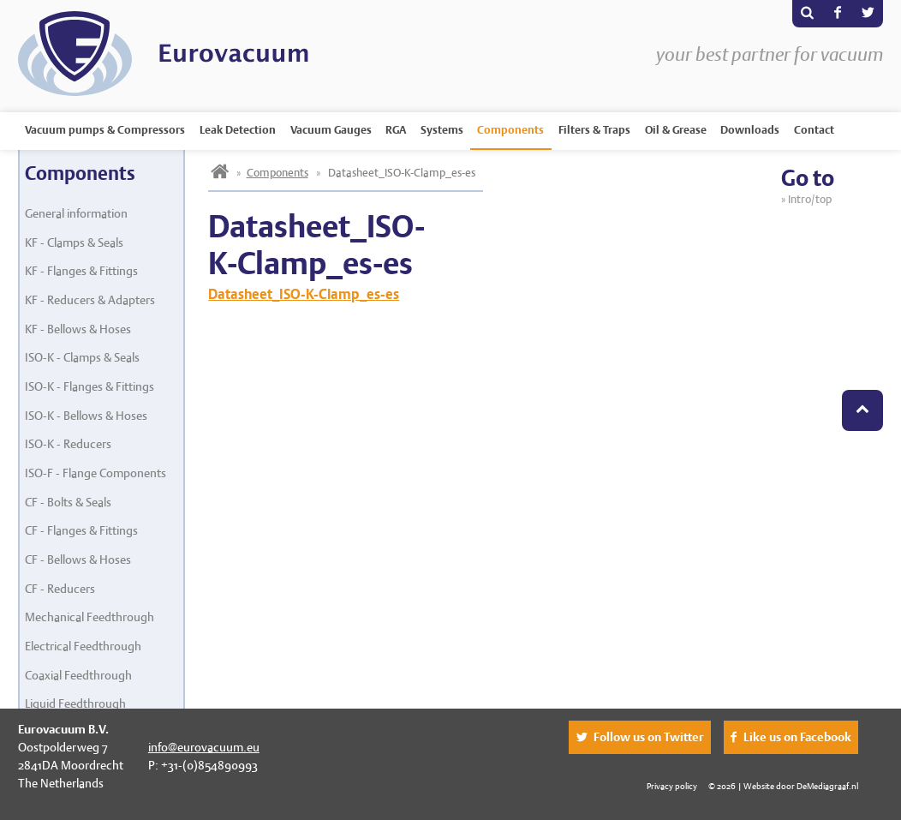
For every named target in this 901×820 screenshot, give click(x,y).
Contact (814, 129)
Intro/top (812, 199)
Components (510, 129)
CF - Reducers (60, 588)
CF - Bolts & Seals (68, 502)
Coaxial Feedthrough (78, 675)
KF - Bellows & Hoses (78, 329)
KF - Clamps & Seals (74, 242)
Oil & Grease (676, 129)
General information (76, 213)
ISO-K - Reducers (68, 444)
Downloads (749, 129)
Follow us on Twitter (649, 737)
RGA (395, 129)
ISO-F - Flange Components (95, 473)
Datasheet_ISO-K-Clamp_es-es (303, 294)
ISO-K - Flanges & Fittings (89, 386)
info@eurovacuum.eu (204, 747)
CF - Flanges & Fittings (81, 530)
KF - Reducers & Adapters (90, 300)
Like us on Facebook (797, 737)
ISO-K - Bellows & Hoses (86, 415)
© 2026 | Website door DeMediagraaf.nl (783, 786)
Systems (442, 129)
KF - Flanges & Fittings (81, 270)
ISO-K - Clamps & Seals (82, 357)
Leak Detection (238, 129)
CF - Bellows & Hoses (78, 559)
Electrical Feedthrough (83, 646)
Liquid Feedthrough (75, 703)
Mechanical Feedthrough (89, 617)
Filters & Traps (594, 129)
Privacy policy (672, 786)
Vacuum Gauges (331, 129)
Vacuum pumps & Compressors (105, 129)
